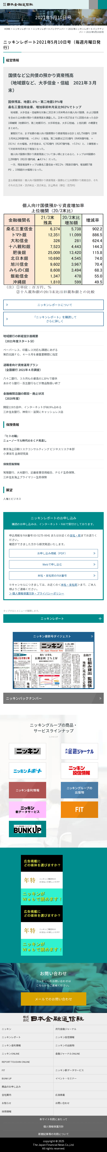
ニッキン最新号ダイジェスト (52, 636)
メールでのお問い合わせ (53, 999)
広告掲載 (60, 1095)
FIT (3, 1070)
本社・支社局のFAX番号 (52, 575)
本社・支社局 (69, 584)
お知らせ (6, 1103)
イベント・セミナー (66, 1078)
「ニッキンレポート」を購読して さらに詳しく (55, 319)
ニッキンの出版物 (64, 1045)
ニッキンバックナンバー (24, 698)
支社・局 (75, 535)
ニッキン (6, 1029)
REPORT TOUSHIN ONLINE (16, 1061)
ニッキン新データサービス (69, 1070)
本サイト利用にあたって (53, 1119)
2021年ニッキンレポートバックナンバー (86, 30)
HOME (7, 28)
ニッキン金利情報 (11, 1045)
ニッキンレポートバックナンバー (49, 28)
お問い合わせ (62, 1103)
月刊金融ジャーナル (65, 1029)
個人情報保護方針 (53, 1126)
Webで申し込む (52, 564)
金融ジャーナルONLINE (67, 1053)
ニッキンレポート (21, 28)
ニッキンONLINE (10, 1053)
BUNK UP (7, 1078)
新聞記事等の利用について (53, 1134)
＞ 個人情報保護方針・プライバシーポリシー (36, 593)
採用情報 (6, 1111)
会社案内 (6, 1095)
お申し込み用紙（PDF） (52, 553)
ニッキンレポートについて (54, 305)
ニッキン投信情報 (64, 1037)
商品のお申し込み (11, 1086)
